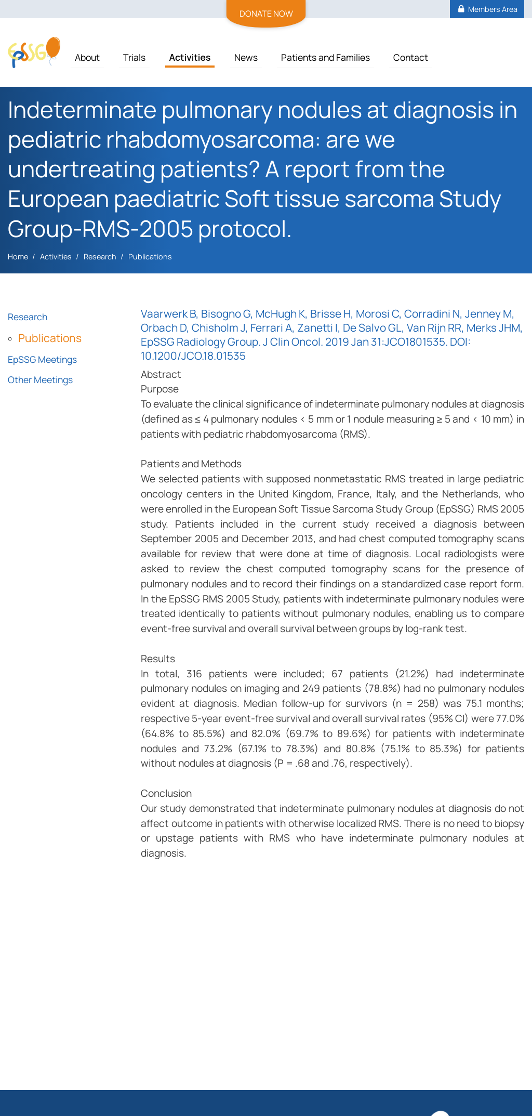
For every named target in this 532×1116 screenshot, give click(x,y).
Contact (410, 57)
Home (18, 256)
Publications (150, 256)
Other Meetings (40, 379)
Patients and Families (325, 57)
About (87, 57)
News (246, 57)
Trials (134, 57)
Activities (190, 57)
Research (100, 256)
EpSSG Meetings (42, 359)
